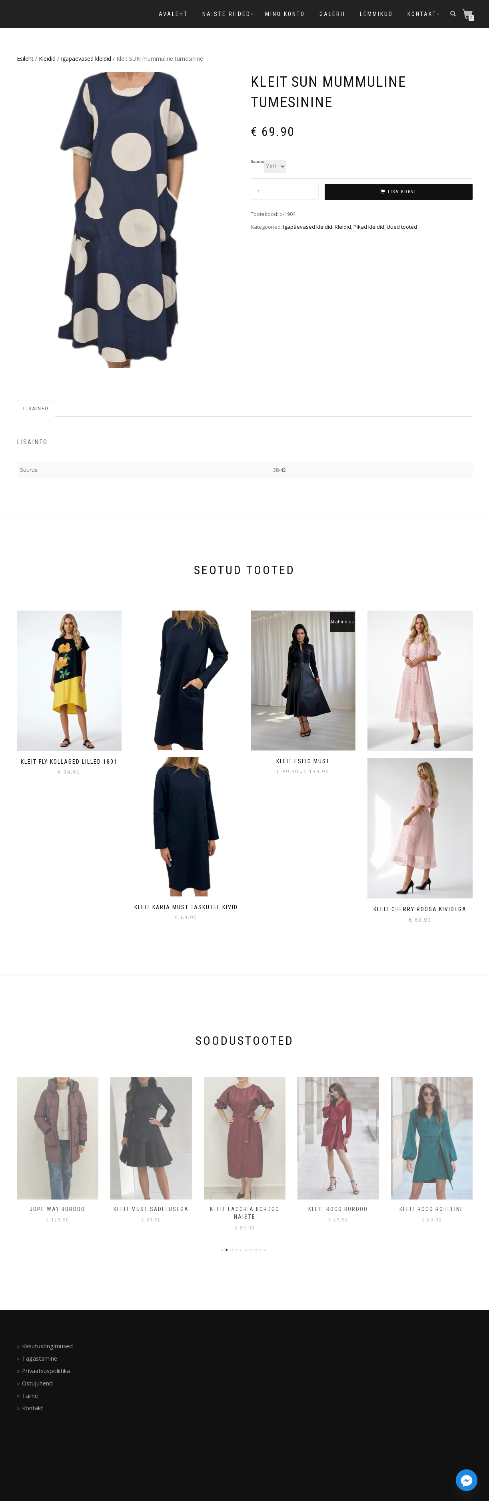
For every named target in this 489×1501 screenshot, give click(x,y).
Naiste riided (226, 14)
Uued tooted (402, 226)
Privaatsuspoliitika (46, 1371)
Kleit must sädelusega (151, 1209)
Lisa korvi (402, 191)
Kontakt (422, 14)
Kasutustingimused (47, 1346)
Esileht (25, 58)
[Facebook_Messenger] (466, 1480)
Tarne (30, 1395)
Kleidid (47, 58)
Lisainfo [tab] (36, 408)
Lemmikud (376, 14)
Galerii (332, 14)
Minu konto (285, 14)
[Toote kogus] (285, 192)
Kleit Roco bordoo (338, 1209)
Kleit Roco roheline (431, 1209)
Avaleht (173, 14)
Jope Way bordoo (57, 1209)
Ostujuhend (37, 1383)
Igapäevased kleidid (86, 58)
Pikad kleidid (368, 226)
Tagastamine (39, 1358)
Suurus (257, 162)
